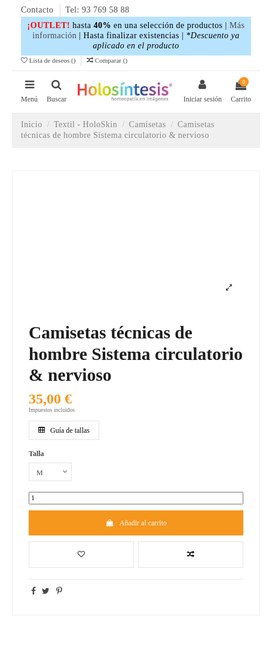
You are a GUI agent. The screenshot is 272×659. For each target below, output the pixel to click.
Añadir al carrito (136, 523)
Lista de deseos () (49, 60)
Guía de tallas (64, 430)
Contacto (38, 9)
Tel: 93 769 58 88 (97, 9)
